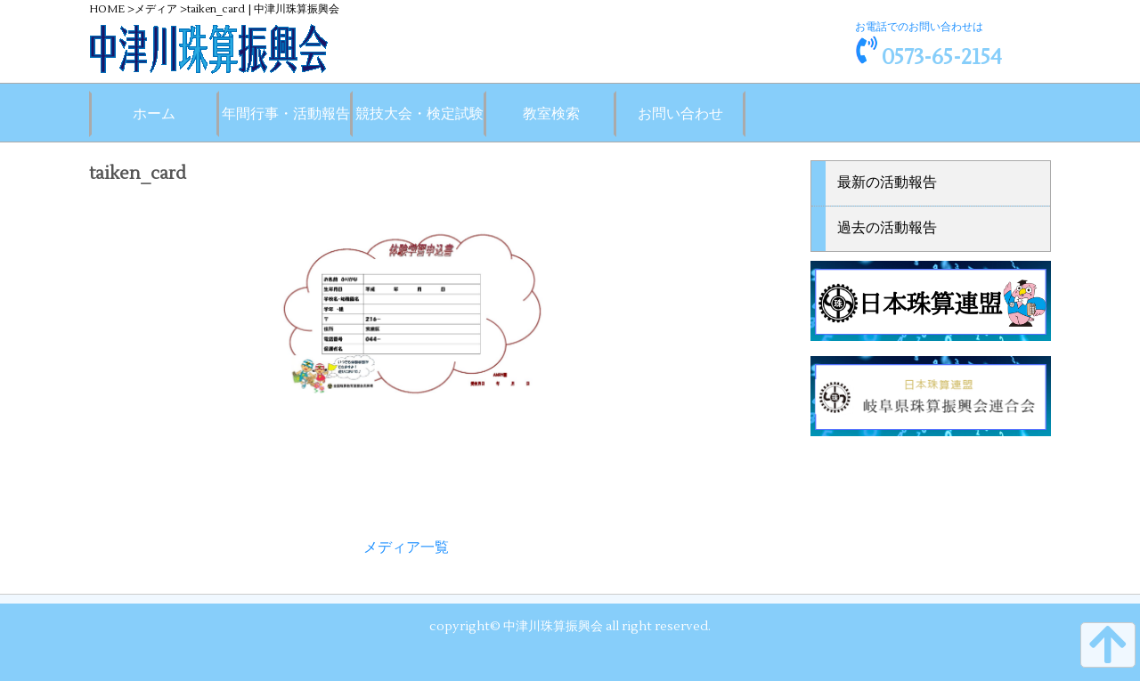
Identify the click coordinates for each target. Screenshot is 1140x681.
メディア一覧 (406, 547)
